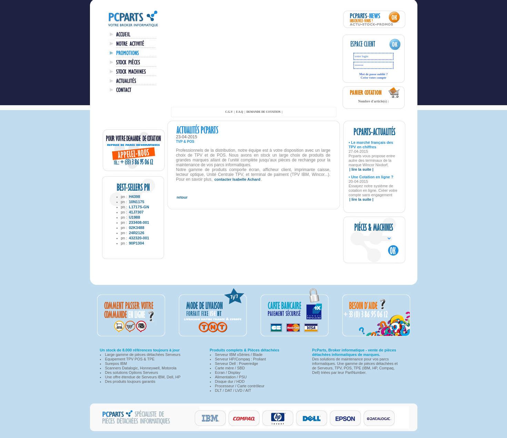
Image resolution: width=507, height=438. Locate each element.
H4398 (134, 197)
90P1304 (136, 243)
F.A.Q (239, 111)
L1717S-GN (139, 207)
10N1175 (136, 202)
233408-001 (139, 222)
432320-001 (139, 238)
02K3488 (136, 228)
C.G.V (229, 111)
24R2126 (136, 233)
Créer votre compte (373, 77)
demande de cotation (263, 111)
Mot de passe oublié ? (373, 74)
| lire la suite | (361, 169)
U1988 (134, 217)
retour (182, 197)
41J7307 (136, 212)
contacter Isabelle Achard (237, 179)
